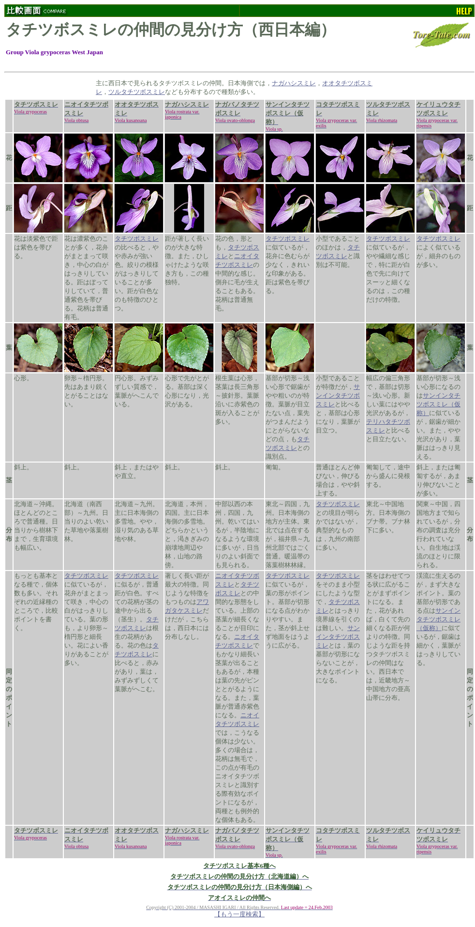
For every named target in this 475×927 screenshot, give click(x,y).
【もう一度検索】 (239, 914)
